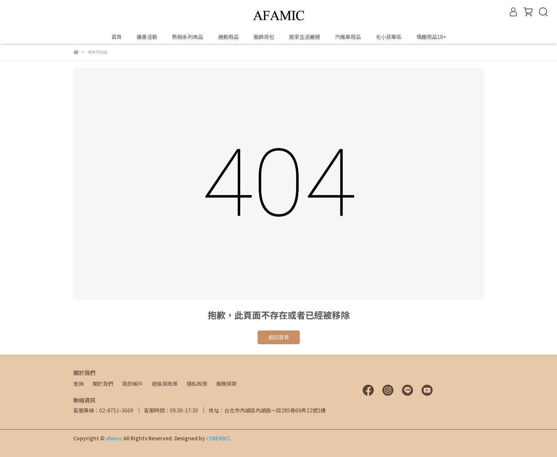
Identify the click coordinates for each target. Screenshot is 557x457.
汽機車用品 (348, 36)
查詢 (78, 383)
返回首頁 (278, 337)
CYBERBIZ (218, 438)
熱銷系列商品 (187, 36)
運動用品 (228, 36)
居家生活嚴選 (304, 36)
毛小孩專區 (389, 36)
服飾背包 (264, 36)
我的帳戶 (132, 383)
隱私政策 (197, 383)
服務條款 (226, 383)
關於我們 (103, 383)
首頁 (116, 36)
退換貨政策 (165, 383)
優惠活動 (147, 36)
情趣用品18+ (431, 36)
